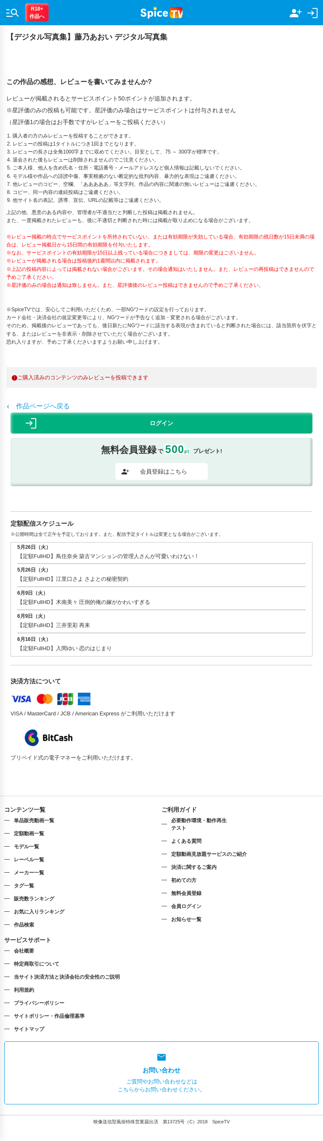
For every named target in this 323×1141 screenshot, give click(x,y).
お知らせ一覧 (186, 919)
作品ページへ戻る (38, 406)
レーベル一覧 (29, 860)
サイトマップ (29, 1029)
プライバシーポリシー (39, 1003)
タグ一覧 (24, 886)
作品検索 (24, 925)
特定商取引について (36, 964)
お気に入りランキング (39, 912)
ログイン (99, 423)
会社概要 (24, 951)
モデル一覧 (26, 847)
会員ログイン (186, 906)
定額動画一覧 (29, 834)
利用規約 (24, 990)
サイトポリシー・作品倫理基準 (49, 1016)
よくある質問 (186, 841)
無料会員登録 (186, 893)
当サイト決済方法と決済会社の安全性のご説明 (67, 977)
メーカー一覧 (29, 873)
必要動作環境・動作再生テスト (199, 824)
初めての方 (183, 880)
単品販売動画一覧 (34, 820)
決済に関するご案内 (194, 867)
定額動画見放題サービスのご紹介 (209, 854)
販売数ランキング (34, 899)
